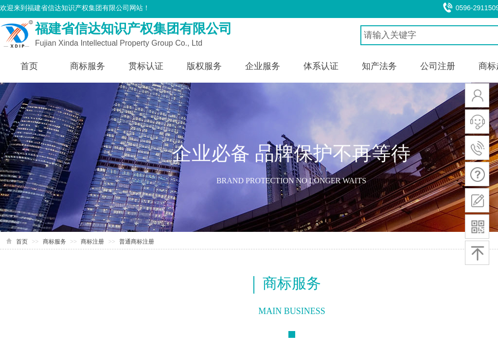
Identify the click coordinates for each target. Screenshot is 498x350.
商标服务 (54, 241)
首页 (22, 241)
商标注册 (92, 241)
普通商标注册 (136, 241)
